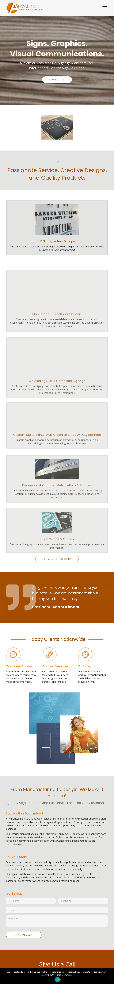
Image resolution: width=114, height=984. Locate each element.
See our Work (13, 957)
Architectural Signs (13, 950)
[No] (110, 976)
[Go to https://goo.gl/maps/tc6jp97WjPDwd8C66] (58, 942)
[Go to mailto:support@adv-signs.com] (58, 936)
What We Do (13, 942)
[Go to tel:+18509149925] (58, 949)
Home (9, 936)
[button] (104, 8)
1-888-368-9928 (65, 897)
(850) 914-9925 (62, 891)
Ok (57, 980)
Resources (12, 963)
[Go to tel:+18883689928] (58, 954)
